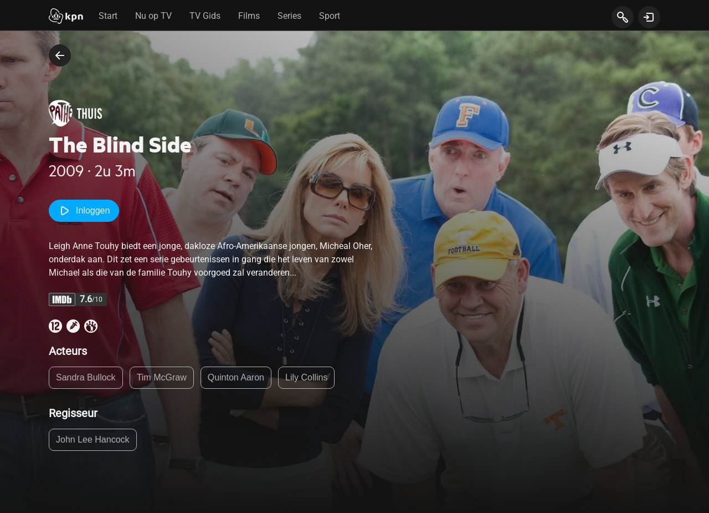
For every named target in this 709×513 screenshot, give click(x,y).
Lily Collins (306, 377)
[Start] (66, 17)
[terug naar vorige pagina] (60, 55)
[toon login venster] (649, 17)
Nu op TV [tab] (153, 16)
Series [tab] (289, 16)
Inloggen (84, 210)
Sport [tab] (329, 16)
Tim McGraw (162, 377)
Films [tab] (249, 16)
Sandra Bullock (86, 377)
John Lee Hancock (93, 439)
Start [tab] (108, 16)
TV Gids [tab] (204, 16)
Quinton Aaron (236, 377)
